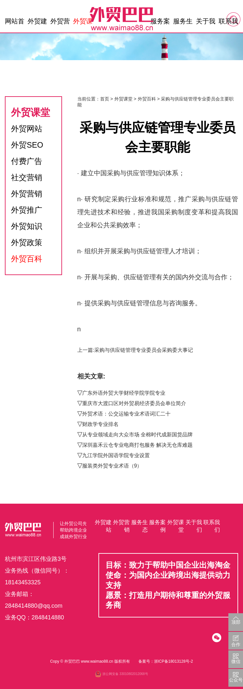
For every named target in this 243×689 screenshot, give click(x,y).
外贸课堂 (83, 23)
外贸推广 (26, 209)
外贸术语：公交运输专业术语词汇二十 (126, 414)
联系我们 (228, 23)
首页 (104, 98)
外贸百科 (26, 258)
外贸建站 (37, 23)
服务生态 (183, 23)
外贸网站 (26, 128)
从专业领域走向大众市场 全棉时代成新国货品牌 (137, 434)
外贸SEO (27, 144)
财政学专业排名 (100, 424)
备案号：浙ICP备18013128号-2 (165, 661)
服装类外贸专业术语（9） (112, 466)
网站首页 (14, 23)
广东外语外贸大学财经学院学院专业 (123, 393)
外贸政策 (26, 242)
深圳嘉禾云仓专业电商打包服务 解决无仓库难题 (137, 445)
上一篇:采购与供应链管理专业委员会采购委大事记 (135, 350)
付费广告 (26, 161)
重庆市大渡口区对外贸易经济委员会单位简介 (134, 403)
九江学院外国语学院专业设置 (116, 455)
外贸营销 (60, 23)
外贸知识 (26, 226)
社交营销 (26, 177)
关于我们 (205, 23)
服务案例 (160, 23)
